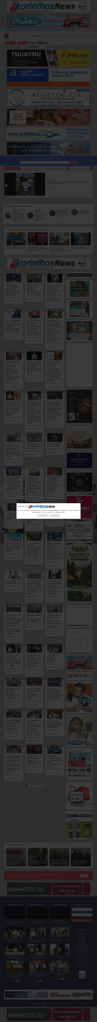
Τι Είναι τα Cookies (55, 515)
